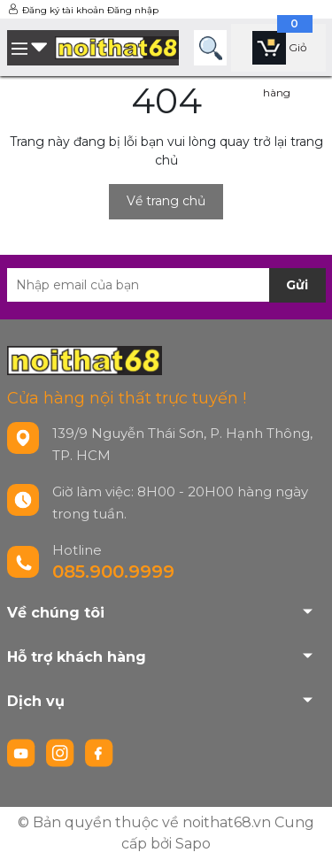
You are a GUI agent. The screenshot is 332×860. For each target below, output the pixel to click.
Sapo (193, 843)
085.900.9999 (113, 571)
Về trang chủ (166, 201)
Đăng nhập (132, 10)
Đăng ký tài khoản (63, 10)
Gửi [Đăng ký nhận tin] (297, 285)
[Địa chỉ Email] (166, 285)
